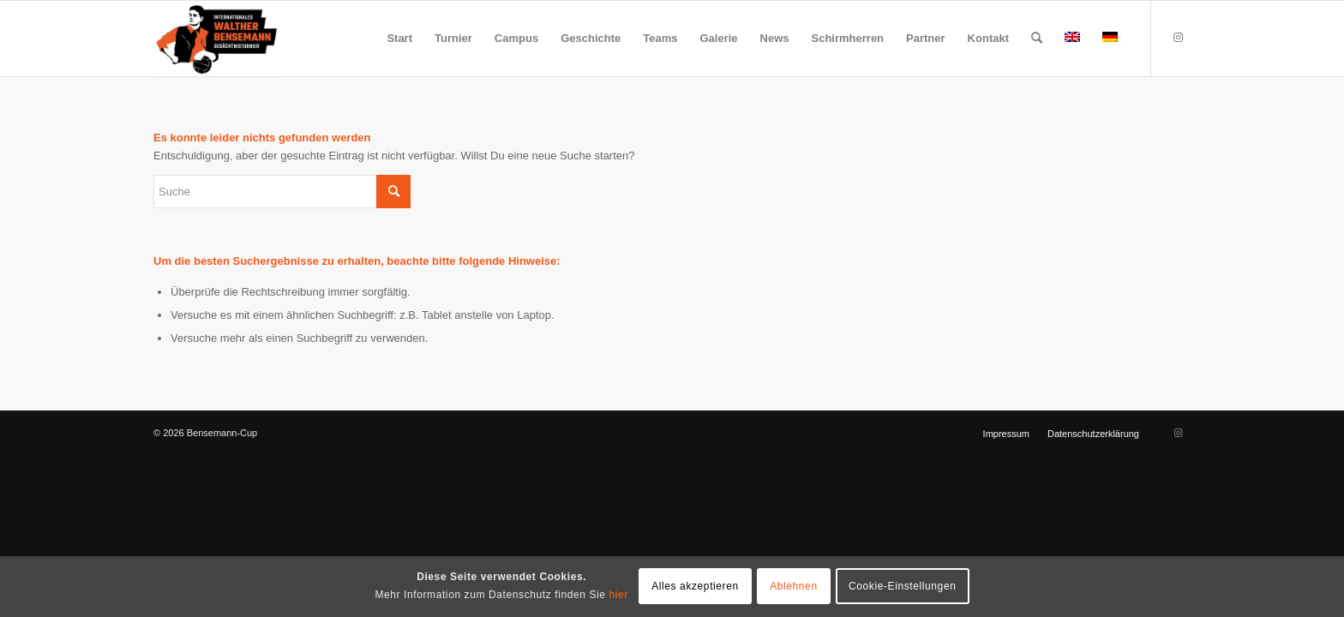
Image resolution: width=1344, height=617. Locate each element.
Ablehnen (794, 586)
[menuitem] (399, 38)
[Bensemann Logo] (216, 38)
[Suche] (1036, 38)
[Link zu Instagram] (1178, 38)
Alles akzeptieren (695, 586)
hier (618, 595)
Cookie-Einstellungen (902, 586)
